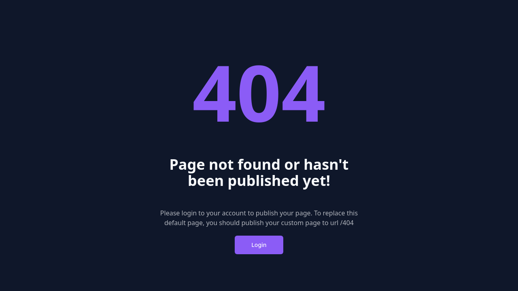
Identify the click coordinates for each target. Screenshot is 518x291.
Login (258, 245)
